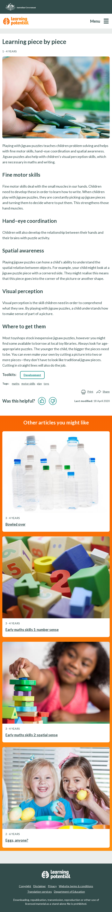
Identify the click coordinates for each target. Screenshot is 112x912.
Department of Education (69, 891)
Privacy (52, 886)
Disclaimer (39, 886)
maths (15, 383)
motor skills (28, 383)
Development (32, 375)
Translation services (39, 891)
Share (103, 391)
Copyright (25, 886)
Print (87, 391)
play (39, 383)
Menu (95, 21)
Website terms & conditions (76, 886)
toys (46, 383)
